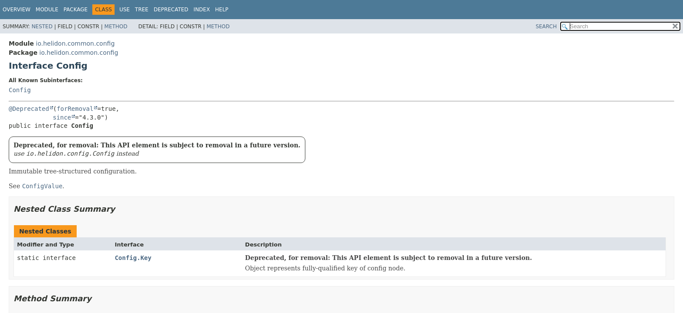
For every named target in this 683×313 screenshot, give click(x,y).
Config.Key (133, 257)
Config (20, 90)
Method (116, 26)
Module (47, 10)
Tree (142, 10)
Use (124, 10)
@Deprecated (29, 108)
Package (76, 10)
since (62, 117)
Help (222, 10)
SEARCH (546, 26)
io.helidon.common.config (75, 43)
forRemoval (75, 108)
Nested (41, 26)
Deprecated (171, 10)
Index (201, 10)
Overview (16, 10)
